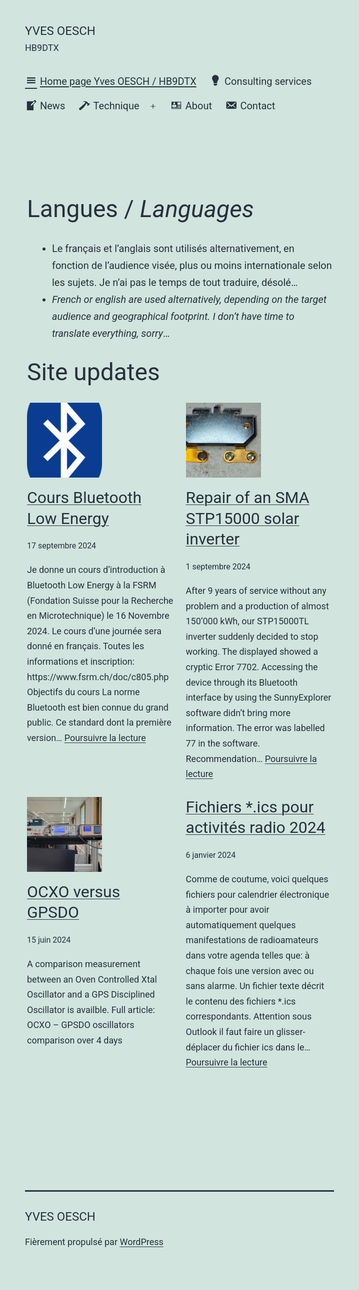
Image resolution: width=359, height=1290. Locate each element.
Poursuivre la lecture (105, 738)
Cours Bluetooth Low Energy (84, 508)
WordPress (141, 1242)
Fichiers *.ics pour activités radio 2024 (256, 817)
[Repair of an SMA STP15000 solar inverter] (223, 440)
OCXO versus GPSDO (73, 902)
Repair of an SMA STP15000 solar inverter (248, 518)
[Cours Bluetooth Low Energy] (64, 440)
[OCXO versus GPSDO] (64, 834)
